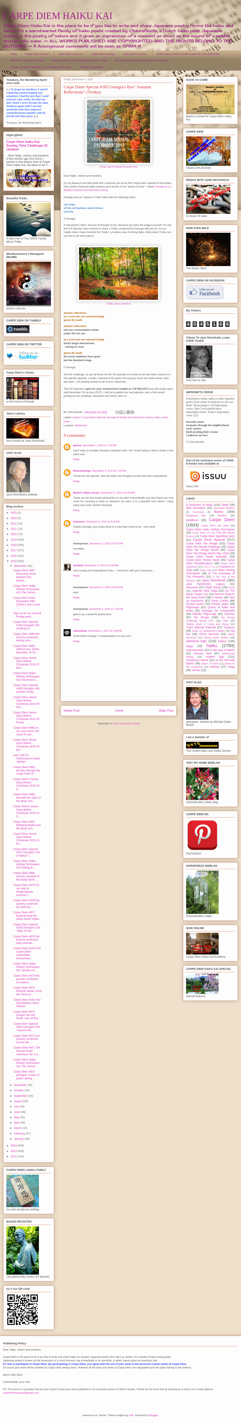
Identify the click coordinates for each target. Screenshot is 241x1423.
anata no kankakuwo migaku (208, 631)
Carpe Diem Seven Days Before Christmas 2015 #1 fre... (26, 838)
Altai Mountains (196, 507)
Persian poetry (195, 603)
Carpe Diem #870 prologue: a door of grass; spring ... (26, 1075)
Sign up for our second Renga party (27, 615)
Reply (76, 459)
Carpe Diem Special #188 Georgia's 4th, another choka (26, 688)
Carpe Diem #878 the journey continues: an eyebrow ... (26, 904)
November (20, 1085)
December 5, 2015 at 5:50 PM (102, 565)
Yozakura (229, 627)
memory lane (202, 653)
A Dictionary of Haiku (199, 504)
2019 (14, 539)
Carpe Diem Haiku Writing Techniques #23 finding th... (26, 864)
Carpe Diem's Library (103, 53)
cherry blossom (209, 634)
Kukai (232, 587)
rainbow (214, 666)
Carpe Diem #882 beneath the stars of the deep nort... (27, 798)
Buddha (222, 515)
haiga (189, 646)
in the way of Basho (222, 650)
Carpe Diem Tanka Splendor (206, 556)
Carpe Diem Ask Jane (214, 525)
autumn (77, 417)
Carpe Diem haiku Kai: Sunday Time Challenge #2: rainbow (27, 145)
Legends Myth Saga (204, 590)
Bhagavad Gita (196, 515)
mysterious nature (197, 660)
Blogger (153, 1415)
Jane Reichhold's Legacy (205, 584)
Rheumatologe (82, 470)
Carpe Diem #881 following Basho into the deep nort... (27, 825)
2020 (14, 534)
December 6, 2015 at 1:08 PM (105, 630)
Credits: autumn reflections (118, 304)
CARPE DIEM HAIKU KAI (57, 15)
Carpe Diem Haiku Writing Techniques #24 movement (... (26, 676)
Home (13, 53)
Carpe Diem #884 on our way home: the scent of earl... (26, 731)
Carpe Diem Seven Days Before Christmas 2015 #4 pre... (26, 744)
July (17, 1106)
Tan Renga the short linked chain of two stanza (141, 60)
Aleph (225, 504)
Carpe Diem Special (94, 417)
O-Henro (217, 597)
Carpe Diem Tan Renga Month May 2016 (210, 551)
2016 (14, 555)
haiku (157, 417)
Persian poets (220, 603)
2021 (14, 528)
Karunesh (192, 587)
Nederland (81, 425)
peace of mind (209, 663)
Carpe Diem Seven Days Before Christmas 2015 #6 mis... (26, 702)
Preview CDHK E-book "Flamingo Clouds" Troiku (79, 60)
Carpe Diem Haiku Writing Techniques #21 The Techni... (26, 1063)
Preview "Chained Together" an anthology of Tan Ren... (41, 67)
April (17, 1122)
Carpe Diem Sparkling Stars (217, 536)
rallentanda (80, 630)
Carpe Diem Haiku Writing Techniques (210, 529)
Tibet (225, 620)
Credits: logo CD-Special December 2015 (118, 167)
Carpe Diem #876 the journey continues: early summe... (26, 940)
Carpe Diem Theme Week (203, 560)
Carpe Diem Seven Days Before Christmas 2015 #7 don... (26, 662)
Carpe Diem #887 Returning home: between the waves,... (25, 575)
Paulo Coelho (219, 600)
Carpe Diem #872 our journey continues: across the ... (26, 1039)
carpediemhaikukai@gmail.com (21, 1392)
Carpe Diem (222, 519)
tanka (165, 417)
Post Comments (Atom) (126, 723)
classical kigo (196, 641)
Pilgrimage (192, 607)
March (18, 1128)
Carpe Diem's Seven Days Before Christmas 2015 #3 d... (26, 784)
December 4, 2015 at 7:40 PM (109, 470)
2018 (14, 545)
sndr (131, 1415)
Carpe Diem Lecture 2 (70, 53)
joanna (77, 445)
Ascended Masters (224, 508)
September (21, 1095)
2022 (14, 523)
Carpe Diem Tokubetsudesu (210, 561)
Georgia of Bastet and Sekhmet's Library (130, 417)
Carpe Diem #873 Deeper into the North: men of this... (26, 1015)
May (17, 1117)
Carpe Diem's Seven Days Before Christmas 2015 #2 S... (26, 811)
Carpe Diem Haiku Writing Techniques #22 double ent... (26, 967)
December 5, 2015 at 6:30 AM (118, 492)
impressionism (195, 650)
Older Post (166, 710)
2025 (14, 512)
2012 (14, 1156)
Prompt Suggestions (92, 67)
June (17, 1112)
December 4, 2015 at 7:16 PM (100, 445)
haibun (222, 641)
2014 (14, 1145)
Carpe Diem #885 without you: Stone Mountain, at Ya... (26, 649)
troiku (67, 421)
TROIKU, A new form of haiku (27, 60)
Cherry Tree (210, 567)
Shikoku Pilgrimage (204, 614)
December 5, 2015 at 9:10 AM (103, 521)
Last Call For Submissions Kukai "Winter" (26, 758)
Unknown (79, 521)
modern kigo (215, 656)
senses (196, 670)
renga (231, 666)
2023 (14, 518)
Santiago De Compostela (218, 610)
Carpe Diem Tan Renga (201, 543)
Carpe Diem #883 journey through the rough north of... (26, 770)
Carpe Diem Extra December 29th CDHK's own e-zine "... (26, 602)
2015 (14, 561)
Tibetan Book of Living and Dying (207, 624)
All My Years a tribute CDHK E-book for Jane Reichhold (187, 53)
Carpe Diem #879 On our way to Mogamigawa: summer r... (26, 889)
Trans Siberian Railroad (201, 627)
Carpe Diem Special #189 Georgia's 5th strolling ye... (26, 625)
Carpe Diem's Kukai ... (135, 53)
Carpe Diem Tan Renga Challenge (210, 545)
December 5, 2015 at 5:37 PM (106, 543)
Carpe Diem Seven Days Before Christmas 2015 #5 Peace (26, 717)
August (18, 1101)
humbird (78, 565)
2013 (14, 1151)
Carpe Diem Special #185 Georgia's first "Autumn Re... (26, 1027)
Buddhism (192, 520)
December (20, 565)
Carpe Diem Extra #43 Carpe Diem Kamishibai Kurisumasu (27, 953)
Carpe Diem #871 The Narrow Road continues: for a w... (26, 1051)
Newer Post (72, 710)
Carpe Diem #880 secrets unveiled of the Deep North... (26, 876)
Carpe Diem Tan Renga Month (210, 548)
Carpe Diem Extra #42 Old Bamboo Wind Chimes (27, 1003)
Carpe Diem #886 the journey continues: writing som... (26, 637)
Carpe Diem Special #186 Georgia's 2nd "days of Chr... (26, 928)
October (19, 1090)
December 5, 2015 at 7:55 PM (106, 608)
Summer (229, 614)
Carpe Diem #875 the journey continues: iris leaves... (26, 979)
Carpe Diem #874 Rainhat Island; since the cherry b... (27, 991)
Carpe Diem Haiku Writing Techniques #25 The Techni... (26, 589)
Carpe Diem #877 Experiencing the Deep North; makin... (27, 916)
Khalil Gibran (213, 587)
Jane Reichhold (213, 580)
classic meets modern (216, 637)
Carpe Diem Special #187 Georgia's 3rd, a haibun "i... (26, 852)
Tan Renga (201, 617)
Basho (218, 512)
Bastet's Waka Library (86, 492)
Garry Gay (206, 570)
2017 (14, 550)
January (19, 1138)
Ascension (198, 512)
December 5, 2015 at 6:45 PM (106, 587)
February (20, 1133)
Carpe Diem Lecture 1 (37, 53)
